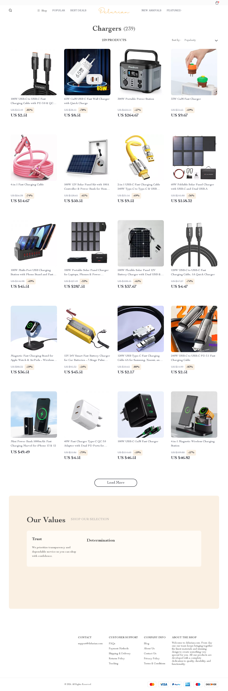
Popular (58, 10)
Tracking (113, 663)
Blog (146, 643)
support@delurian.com (90, 643)
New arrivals (151, 10)
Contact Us (150, 653)
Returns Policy (117, 658)
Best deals (78, 10)
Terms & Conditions (154, 663)
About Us (149, 648)
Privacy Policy (152, 658)
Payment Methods (119, 648)
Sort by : (176, 40)
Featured (174, 10)
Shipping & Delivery (120, 653)
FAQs (112, 643)
